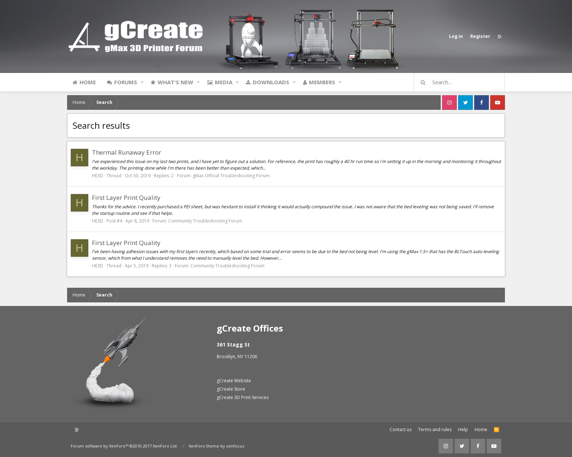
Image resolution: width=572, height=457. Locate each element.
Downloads (271, 82)
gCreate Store (231, 389)
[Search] (462, 82)
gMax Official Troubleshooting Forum (231, 176)
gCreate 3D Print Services (242, 397)
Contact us (400, 429)
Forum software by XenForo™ (124, 446)
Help (463, 429)
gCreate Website (234, 380)
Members (322, 82)
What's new (175, 82)
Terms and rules (435, 429)
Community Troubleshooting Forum (206, 221)
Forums (125, 82)
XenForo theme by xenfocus (216, 446)
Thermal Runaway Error (127, 152)
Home (88, 82)
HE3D (98, 176)
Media (223, 82)
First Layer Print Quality (126, 197)
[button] (142, 82)
